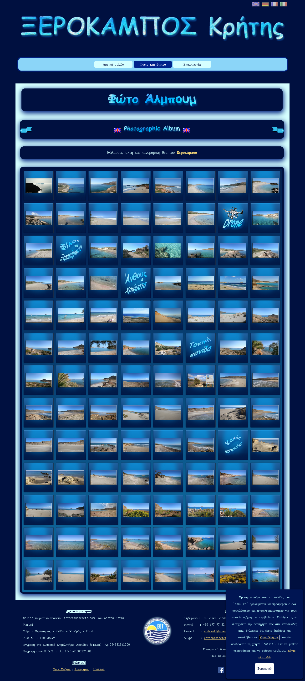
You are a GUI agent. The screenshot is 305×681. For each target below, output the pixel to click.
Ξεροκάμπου (187, 153)
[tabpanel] (152, 129)
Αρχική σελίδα (113, 65)
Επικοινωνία (192, 65)
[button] (38, 186)
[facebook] (221, 670)
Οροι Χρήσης (269, 637)
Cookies (99, 669)
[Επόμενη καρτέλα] (278, 129)
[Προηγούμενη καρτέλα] (26, 129)
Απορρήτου (82, 669)
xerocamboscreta (216, 638)
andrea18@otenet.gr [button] (219, 631)
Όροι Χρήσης (62, 669)
